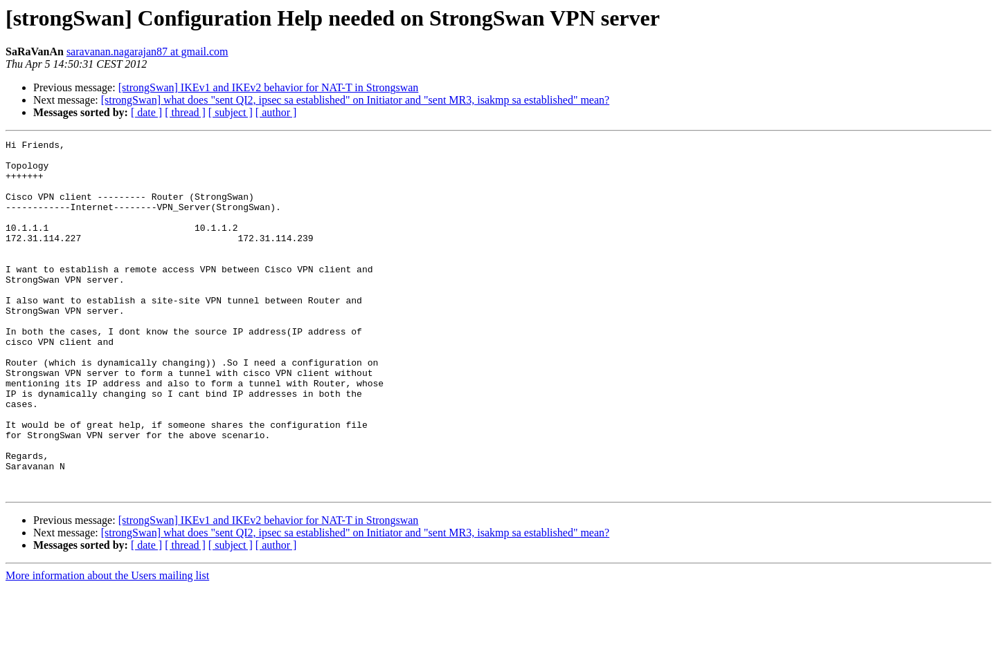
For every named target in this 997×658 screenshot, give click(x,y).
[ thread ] (185, 112)
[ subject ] (230, 112)
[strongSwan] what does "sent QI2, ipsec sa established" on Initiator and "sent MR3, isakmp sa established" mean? (355, 100)
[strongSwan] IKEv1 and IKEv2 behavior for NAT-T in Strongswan (268, 87)
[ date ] (146, 112)
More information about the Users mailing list (107, 646)
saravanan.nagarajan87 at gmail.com (147, 51)
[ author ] (276, 112)
